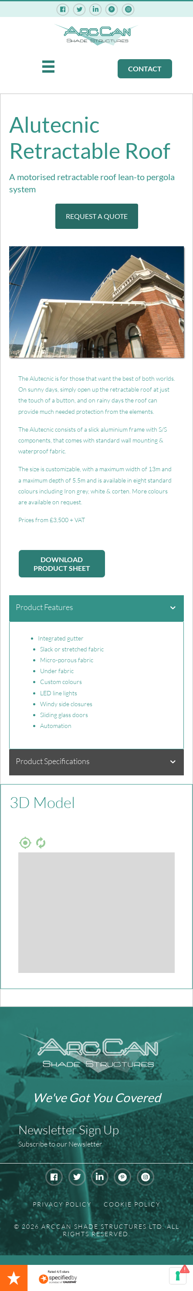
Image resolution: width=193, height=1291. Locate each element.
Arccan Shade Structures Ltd (102, 1226)
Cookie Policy (132, 1204)
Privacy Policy (62, 1204)
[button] (96, 216)
